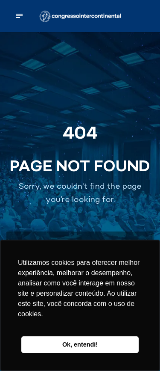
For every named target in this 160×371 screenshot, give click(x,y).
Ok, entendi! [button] (80, 344)
